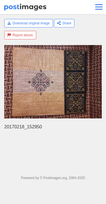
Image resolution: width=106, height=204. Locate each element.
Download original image (28, 23)
